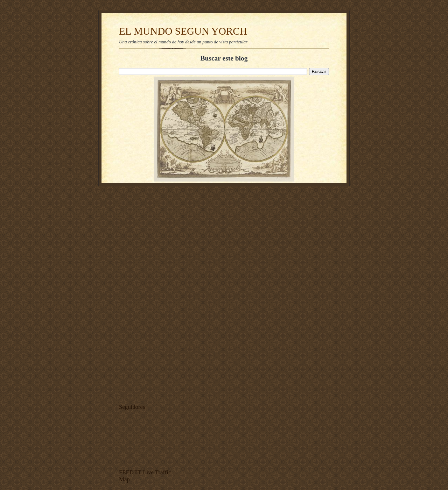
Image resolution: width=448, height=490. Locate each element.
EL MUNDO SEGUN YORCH (183, 31)
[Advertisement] (140, 293)
